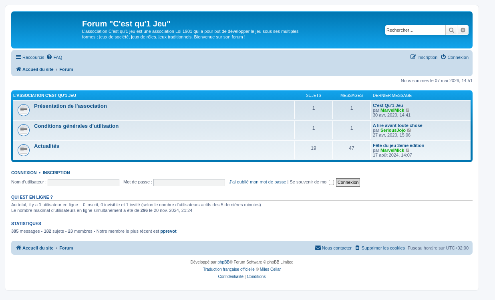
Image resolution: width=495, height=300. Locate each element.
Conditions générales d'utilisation (76, 126)
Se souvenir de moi (312, 181)
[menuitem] (54, 57)
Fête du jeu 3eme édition (398, 145)
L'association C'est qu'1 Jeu (44, 95)
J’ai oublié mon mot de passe (257, 181)
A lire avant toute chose (398, 125)
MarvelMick (392, 110)
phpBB (223, 262)
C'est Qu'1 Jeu (388, 105)
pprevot (168, 231)
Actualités (46, 146)
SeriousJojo (393, 130)
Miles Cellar (270, 269)
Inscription (56, 172)
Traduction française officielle (229, 269)
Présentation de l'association (70, 106)
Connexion (24, 172)
